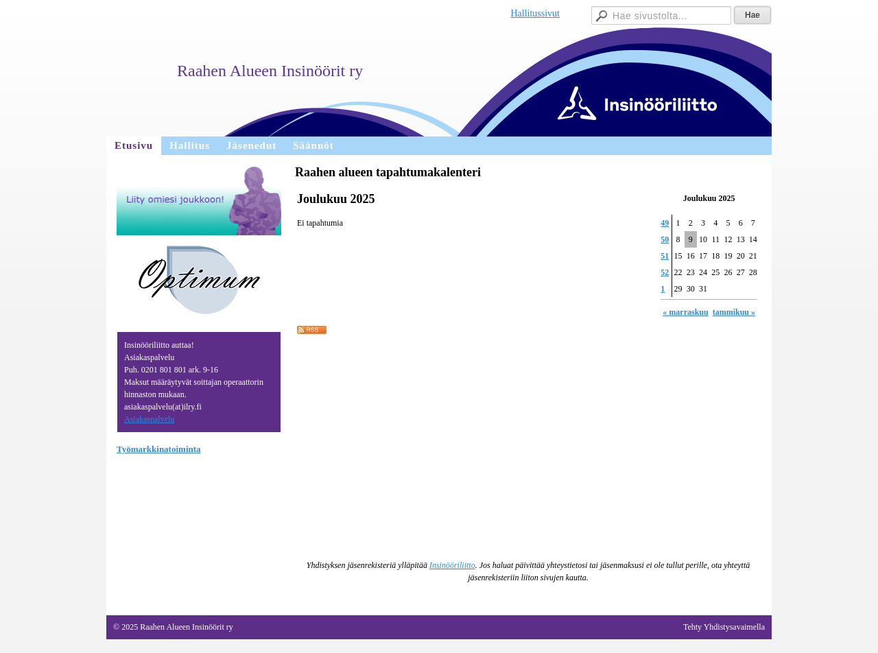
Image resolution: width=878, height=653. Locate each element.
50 (665, 239)
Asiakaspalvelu (149, 419)
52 (665, 272)
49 (665, 223)
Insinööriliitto (452, 565)
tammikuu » (734, 312)
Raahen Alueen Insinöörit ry (270, 71)
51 (665, 256)
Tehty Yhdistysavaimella (724, 627)
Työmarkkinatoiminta (159, 449)
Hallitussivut (535, 13)
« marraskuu (685, 312)
